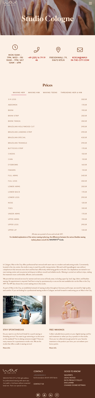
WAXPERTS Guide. (56, 240)
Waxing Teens (50, 92)
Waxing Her (19, 92)
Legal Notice (69, 378)
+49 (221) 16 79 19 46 (36, 58)
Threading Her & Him (71, 92)
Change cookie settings (75, 385)
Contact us (39, 384)
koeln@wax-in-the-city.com (80, 58)
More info (6, 348)
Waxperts (68, 375)
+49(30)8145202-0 (40, 375)
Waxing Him (34, 92)
